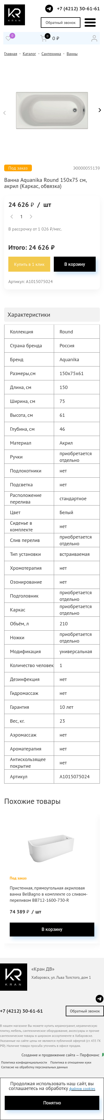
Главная (10, 53)
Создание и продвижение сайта (48, 1054)
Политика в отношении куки (71, 1062)
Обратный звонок (61, 22)
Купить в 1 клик (29, 264)
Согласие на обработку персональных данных (34, 1067)
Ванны (72, 53)
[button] (4, 113)
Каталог (29, 53)
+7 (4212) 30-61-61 (78, 8)
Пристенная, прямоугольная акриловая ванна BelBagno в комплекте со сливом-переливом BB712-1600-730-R (49, 894)
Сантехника (51, 53)
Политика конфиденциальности (24, 1062)
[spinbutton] (21, 216)
